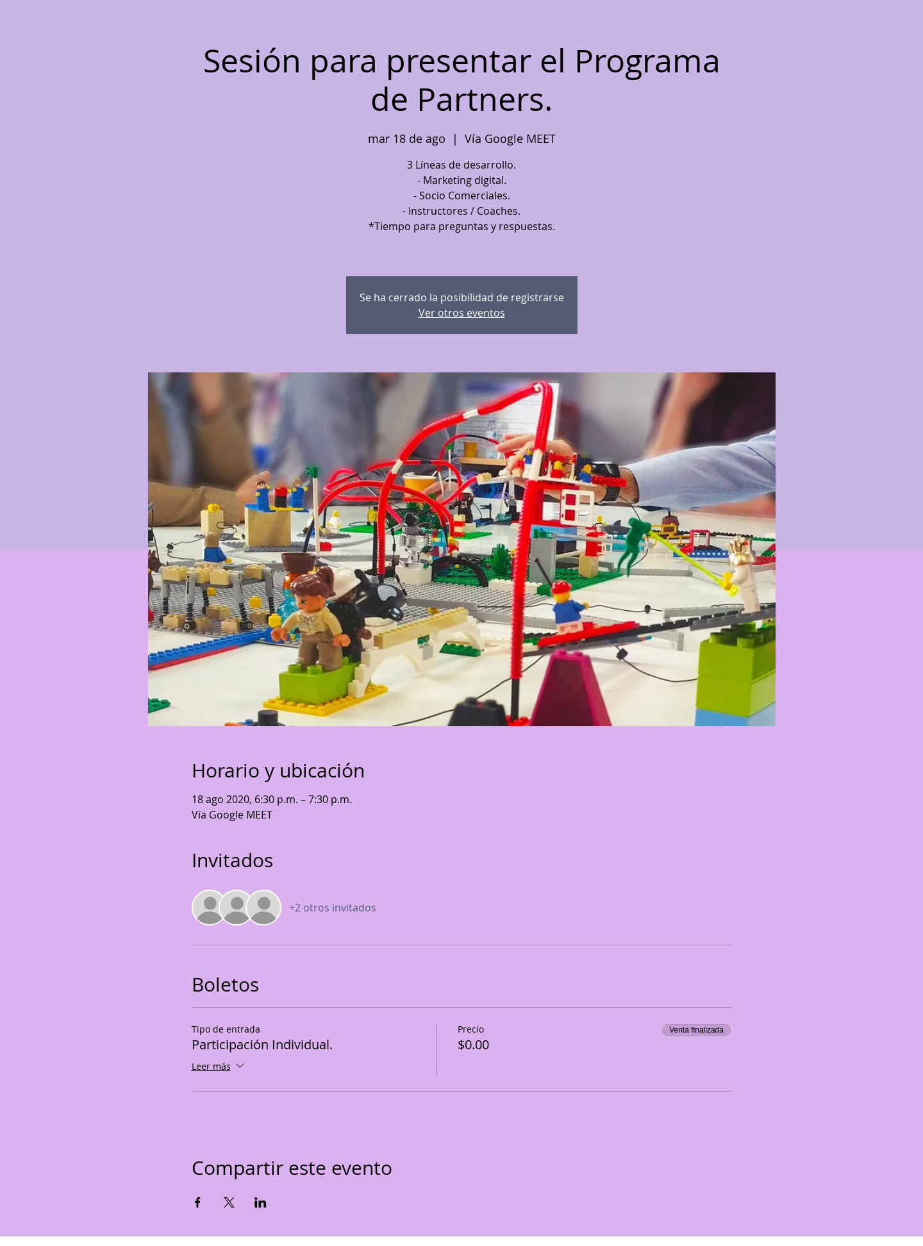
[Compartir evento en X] (229, 1202)
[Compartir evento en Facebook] (198, 1202)
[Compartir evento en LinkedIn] (260, 1202)
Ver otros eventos (462, 313)
